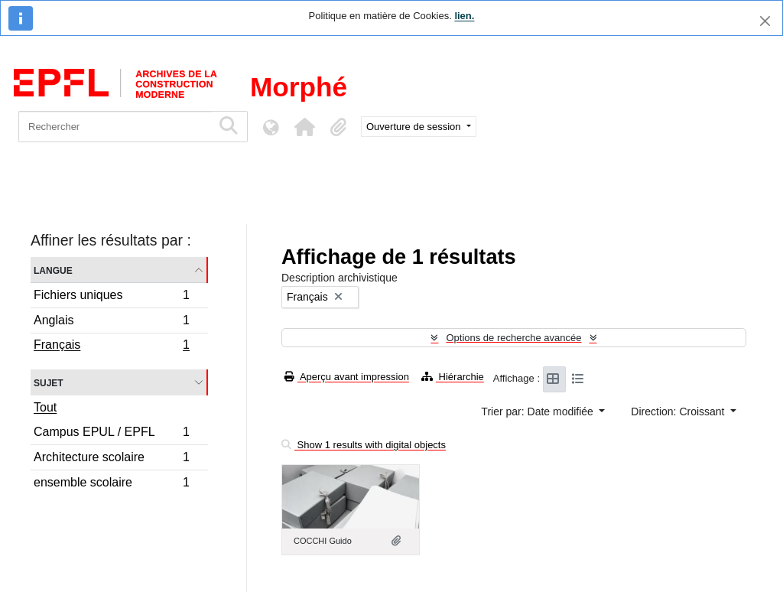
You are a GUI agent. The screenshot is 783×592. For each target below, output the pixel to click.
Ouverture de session (414, 126)
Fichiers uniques (111, 297)
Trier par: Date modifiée (538, 411)
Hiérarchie (452, 376)
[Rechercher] (115, 126)
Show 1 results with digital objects (363, 445)
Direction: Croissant (679, 411)
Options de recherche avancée (513, 337)
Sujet (48, 382)
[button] (304, 127)
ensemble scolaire (111, 484)
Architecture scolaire (111, 459)
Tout (45, 407)
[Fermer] (765, 21)
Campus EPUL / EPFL (111, 434)
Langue (53, 269)
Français (111, 346)
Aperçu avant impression (346, 376)
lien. (464, 15)
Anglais (111, 322)
